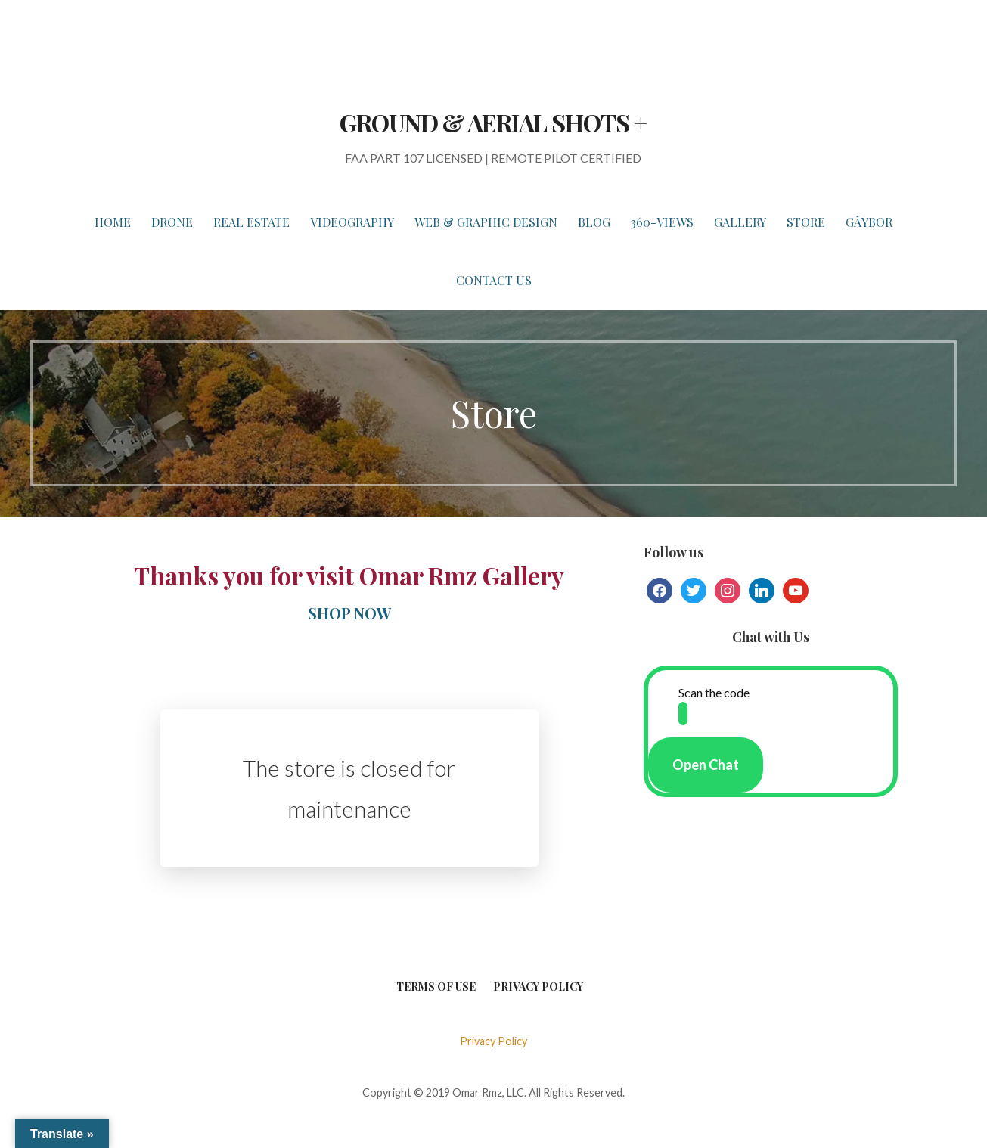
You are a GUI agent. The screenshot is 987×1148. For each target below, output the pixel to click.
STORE (806, 222)
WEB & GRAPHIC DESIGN (485, 222)
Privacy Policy (538, 986)
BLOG (594, 222)
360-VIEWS (662, 222)
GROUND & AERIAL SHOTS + (494, 122)
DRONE (172, 222)
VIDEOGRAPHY (352, 222)
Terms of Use (436, 986)
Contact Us (494, 280)
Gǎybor (869, 222)
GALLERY (740, 222)
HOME (113, 222)
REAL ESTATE (251, 222)
